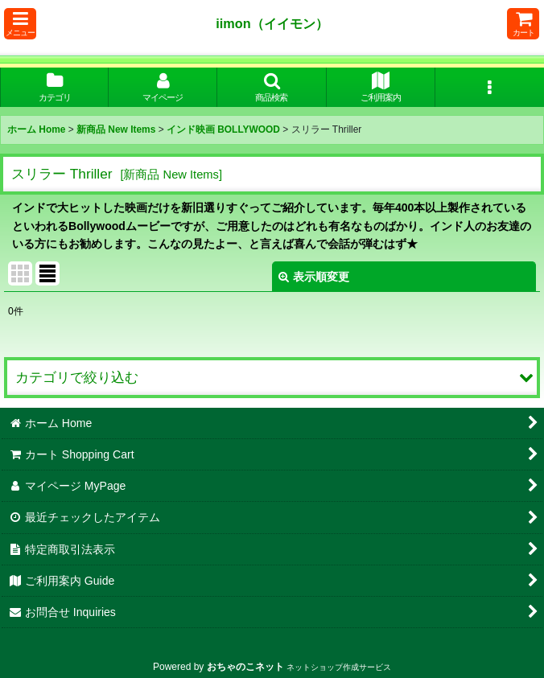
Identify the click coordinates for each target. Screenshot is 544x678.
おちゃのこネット (245, 666)
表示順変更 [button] (313, 276)
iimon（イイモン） (272, 23)
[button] (20, 23)
